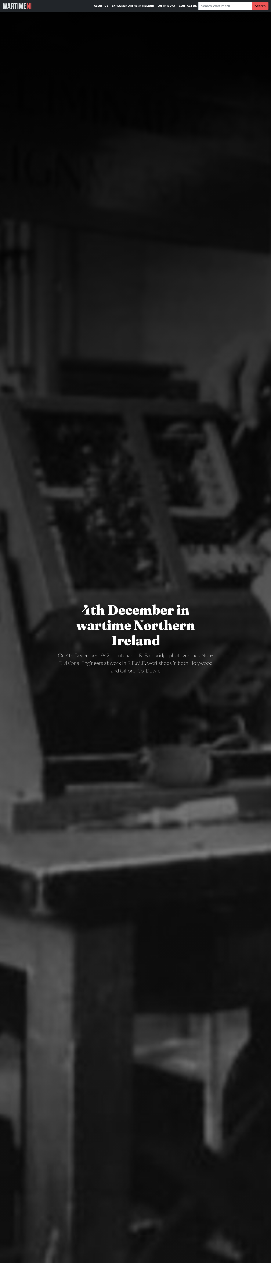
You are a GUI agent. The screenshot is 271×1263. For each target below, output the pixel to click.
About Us (101, 5)
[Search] (225, 6)
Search (260, 6)
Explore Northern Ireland (133, 5)
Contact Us (188, 5)
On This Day (166, 5)
